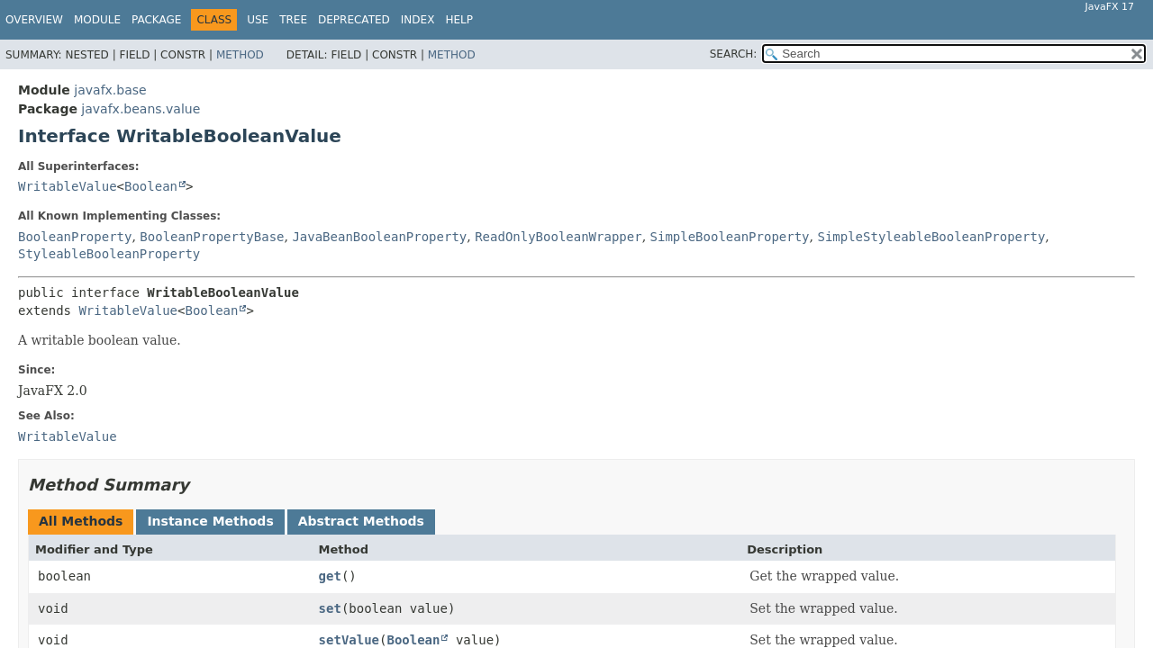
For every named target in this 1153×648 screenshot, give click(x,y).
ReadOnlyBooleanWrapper (558, 237)
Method (240, 55)
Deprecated (354, 20)
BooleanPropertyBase (212, 237)
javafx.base (110, 90)
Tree (293, 20)
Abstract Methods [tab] (361, 521)
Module (97, 20)
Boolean (150, 186)
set (330, 608)
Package (156, 20)
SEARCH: (734, 54)
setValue (349, 640)
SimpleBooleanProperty (730, 237)
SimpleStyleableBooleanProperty (931, 237)
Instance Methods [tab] (210, 521)
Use (257, 20)
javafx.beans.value (140, 109)
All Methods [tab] (81, 521)
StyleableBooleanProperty (109, 254)
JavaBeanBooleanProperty (379, 237)
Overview (34, 20)
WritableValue (67, 186)
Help (459, 20)
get (330, 576)
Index (418, 20)
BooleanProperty (75, 237)
